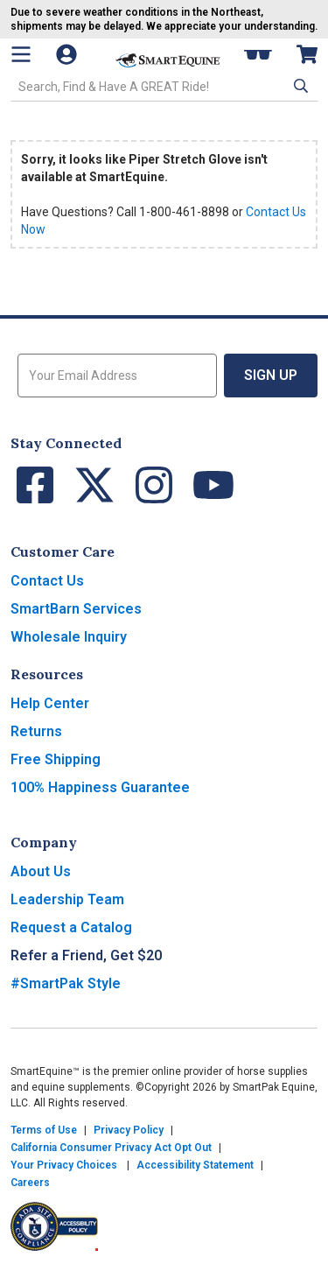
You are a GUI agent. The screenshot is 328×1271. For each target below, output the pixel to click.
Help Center (49, 703)
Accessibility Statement (195, 1165)
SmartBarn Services (76, 608)
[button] (299, 86)
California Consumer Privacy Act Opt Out (111, 1147)
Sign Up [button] (270, 375)
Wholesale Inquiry (68, 636)
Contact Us (47, 580)
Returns (36, 731)
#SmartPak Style (65, 983)
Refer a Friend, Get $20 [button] (86, 955)
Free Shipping (55, 759)
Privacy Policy (129, 1130)
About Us (40, 871)
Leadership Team (67, 899)
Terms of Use (43, 1130)
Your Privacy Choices (63, 1165)
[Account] (75, 54)
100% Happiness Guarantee (100, 787)
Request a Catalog (71, 927)
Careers (30, 1182)
